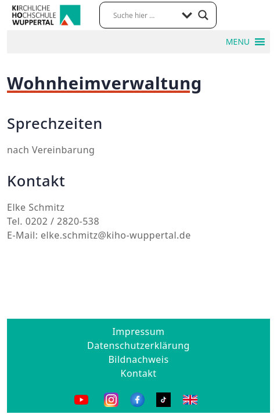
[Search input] (144, 15)
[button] (238, 41)
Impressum (138, 331)
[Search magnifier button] (203, 15)
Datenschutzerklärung (138, 345)
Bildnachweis (138, 359)
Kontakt (139, 373)
